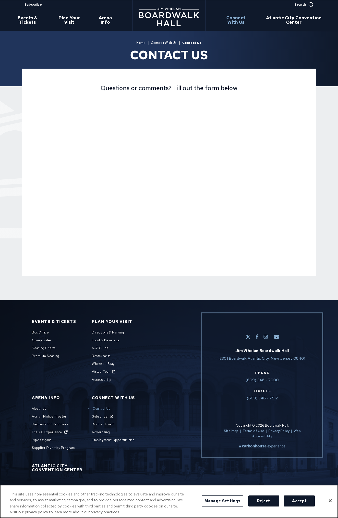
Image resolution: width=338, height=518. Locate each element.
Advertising (101, 432)
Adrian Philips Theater (49, 416)
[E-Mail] (276, 336)
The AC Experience (47, 432)
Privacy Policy (279, 431)
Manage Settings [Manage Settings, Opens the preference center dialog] (222, 501)
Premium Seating (45, 356)
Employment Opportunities (113, 440)
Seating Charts (43, 348)
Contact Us (101, 409)
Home (140, 43)
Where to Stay (103, 364)
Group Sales (41, 340)
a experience (262, 446)
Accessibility (101, 380)
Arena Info (107, 20)
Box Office (40, 332)
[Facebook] (257, 336)
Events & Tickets (31, 20)
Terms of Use (253, 431)
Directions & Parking (108, 332)
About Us (39, 409)
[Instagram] (266, 336)
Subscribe (33, 4)
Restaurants (101, 356)
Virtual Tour (101, 372)
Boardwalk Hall (169, 17)
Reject (263, 501)
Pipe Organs (41, 440)
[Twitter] (248, 336)
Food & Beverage (106, 340)
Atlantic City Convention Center (294, 20)
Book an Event (103, 424)
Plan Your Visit (72, 20)
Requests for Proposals (50, 424)
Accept (299, 501)
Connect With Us (236, 20)
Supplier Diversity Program (53, 448)
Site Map (231, 431)
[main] (169, 159)
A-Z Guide (100, 348)
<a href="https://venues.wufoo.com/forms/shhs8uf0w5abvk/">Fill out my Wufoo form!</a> (169, 179)
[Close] (330, 500)
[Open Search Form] (304, 4)
